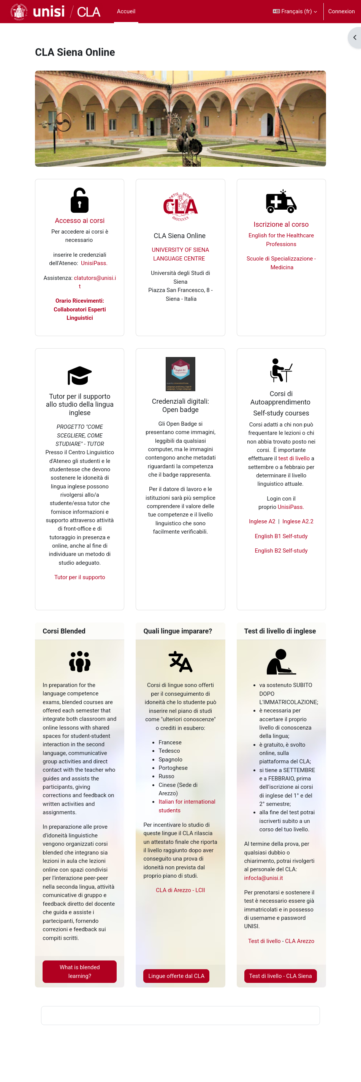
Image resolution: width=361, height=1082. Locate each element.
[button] (295, 11)
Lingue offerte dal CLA (176, 976)
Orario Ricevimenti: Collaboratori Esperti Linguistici (80, 309)
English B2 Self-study (281, 550)
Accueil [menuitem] (126, 11)
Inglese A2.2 (298, 521)
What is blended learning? (80, 971)
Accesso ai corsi (79, 220)
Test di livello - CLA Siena (280, 976)
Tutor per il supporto (79, 577)
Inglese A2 (262, 521)
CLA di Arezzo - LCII (180, 890)
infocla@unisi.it (263, 878)
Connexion (341, 11)
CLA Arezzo (299, 941)
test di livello (294, 458)
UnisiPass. (94, 263)
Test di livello (264, 941)
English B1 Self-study (281, 536)
